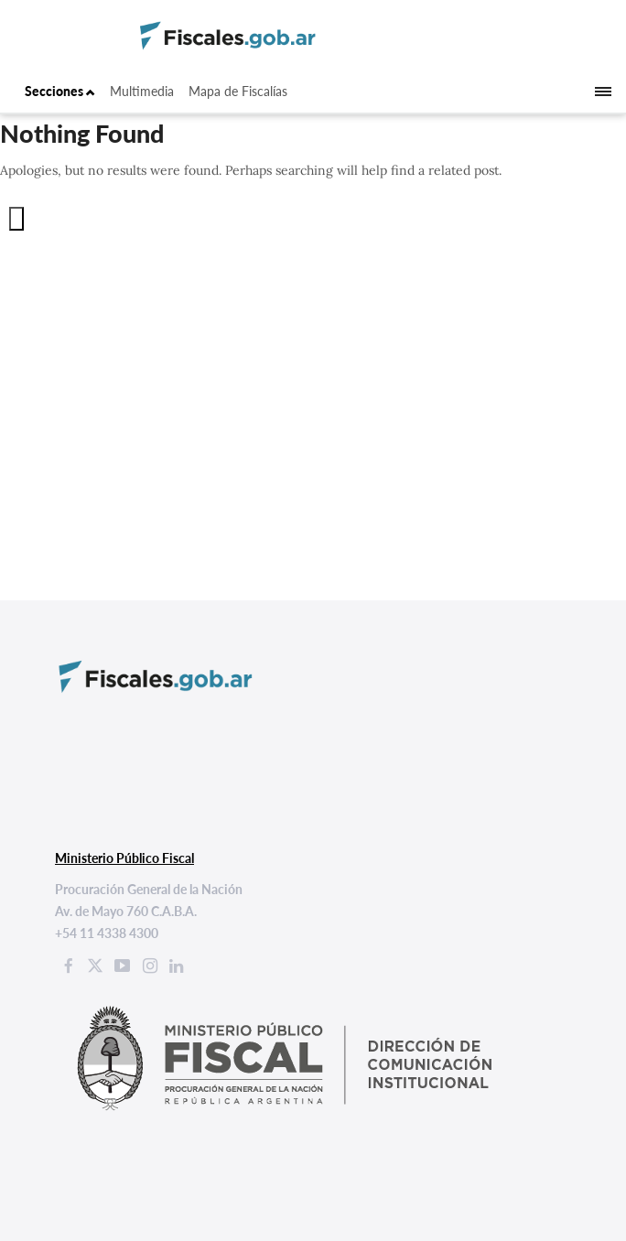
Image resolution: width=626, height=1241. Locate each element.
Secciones (60, 91)
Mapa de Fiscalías (238, 91)
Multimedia (142, 91)
